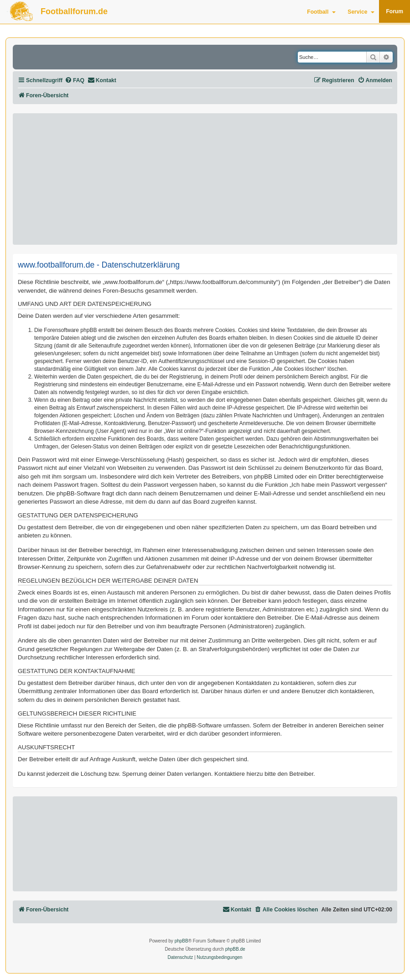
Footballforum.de (74, 11)
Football (321, 12)
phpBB (181, 940)
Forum (394, 11)
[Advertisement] (205, 179)
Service (361, 12)
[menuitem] (74, 80)
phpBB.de (235, 949)
